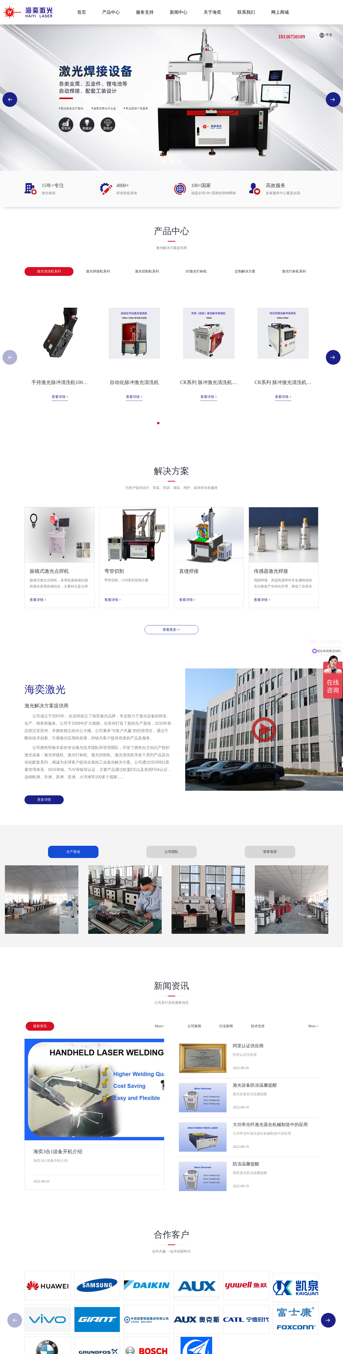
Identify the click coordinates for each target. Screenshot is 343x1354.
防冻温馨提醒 (246, 1164)
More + (313, 1026)
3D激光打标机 (196, 271)
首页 (81, 12)
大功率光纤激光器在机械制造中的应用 (270, 1124)
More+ (159, 1026)
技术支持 (258, 1026)
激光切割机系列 (147, 271)
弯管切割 (114, 571)
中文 (326, 35)
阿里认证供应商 (248, 1045)
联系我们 (246, 12)
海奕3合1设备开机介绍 (57, 1151)
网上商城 (280, 12)
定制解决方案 (245, 271)
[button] (163, 161)
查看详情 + (66, 397)
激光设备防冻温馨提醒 (255, 1085)
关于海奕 (212, 12)
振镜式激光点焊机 (49, 571)
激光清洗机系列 (49, 271)
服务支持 (145, 12)
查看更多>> (171, 630)
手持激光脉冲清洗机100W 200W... (67, 382)
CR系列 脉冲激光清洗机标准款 (231, 382)
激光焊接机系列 (98, 271)
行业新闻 (226, 1026)
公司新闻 (194, 1026)
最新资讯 (40, 1026)
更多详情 (44, 799)
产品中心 (111, 12)
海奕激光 (27, 12)
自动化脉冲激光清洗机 (148, 382)
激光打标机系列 (294, 271)
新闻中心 (178, 12)
